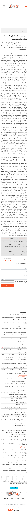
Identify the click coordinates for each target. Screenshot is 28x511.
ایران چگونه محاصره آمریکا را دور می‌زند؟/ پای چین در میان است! (14, 241)
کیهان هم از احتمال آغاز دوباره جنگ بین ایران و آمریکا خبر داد (15, 357)
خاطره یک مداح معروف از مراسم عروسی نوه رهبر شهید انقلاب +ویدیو (15, 251)
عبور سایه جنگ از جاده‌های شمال (20, 474)
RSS (7, 500)
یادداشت (20, 500)
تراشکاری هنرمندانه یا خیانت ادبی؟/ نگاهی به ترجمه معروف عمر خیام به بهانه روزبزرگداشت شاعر (14, 440)
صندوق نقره (4, 476)
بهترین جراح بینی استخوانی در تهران (21, 483)
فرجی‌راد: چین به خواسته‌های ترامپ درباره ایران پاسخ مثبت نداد (14, 414)
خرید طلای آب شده (20, 481)
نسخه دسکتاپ (14, 488)
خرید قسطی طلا (9, 479)
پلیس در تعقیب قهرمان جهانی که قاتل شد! (18, 319)
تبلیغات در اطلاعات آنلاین (21, 460)
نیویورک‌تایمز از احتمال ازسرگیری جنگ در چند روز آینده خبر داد (15, 349)
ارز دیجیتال (3, 481)
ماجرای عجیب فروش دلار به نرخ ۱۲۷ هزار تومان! (17, 244)
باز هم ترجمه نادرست (21, 249)
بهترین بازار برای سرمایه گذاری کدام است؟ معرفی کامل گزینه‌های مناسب (15, 452)
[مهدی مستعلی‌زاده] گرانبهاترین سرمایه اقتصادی (17, 394)
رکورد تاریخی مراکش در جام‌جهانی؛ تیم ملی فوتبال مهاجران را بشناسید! (13, 407)
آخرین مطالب (22, 376)
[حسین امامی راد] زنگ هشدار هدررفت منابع (18, 396)
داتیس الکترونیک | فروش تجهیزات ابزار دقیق (20, 476)
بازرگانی (24, 447)
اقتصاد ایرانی (13, 481)
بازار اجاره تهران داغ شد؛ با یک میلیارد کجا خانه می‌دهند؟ (15, 246)
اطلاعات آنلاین (14, 6)
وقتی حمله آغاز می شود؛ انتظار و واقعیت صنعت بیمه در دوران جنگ (14, 449)
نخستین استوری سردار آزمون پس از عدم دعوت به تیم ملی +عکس (14, 332)
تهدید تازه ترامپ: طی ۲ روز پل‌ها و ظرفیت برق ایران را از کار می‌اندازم (14, 354)
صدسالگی (17, 498)
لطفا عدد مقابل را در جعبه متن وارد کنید (21, 282)
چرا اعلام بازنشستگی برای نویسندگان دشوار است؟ (17, 409)
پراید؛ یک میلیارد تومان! (22, 352)
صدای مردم (6, 498)
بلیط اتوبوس (12, 483)
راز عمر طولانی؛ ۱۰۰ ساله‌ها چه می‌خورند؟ (18, 254)
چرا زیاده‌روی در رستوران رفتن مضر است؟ (19, 425)
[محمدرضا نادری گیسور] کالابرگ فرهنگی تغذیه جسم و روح (15, 398)
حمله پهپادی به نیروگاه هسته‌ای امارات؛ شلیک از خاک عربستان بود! (14, 317)
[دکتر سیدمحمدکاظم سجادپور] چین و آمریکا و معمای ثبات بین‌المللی (13, 392)
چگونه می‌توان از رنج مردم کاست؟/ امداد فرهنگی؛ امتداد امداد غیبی (14, 383)
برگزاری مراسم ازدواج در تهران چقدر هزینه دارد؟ (18, 404)
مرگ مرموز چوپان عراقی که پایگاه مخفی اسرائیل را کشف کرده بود (14, 315)
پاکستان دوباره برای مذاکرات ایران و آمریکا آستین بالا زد (16, 373)
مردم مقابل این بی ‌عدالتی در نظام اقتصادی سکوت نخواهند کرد (15, 347)
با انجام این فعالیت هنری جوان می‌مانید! (19, 381)
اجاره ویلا (14, 479)
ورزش (21, 29)
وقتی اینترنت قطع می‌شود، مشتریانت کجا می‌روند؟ (17, 455)
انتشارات (15, 500)
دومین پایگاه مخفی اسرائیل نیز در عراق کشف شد (17, 338)
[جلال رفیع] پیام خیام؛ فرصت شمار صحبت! (18, 390)
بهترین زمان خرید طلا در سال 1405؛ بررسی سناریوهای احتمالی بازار (14, 458)
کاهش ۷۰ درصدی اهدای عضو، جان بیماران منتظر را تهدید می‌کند (14, 378)
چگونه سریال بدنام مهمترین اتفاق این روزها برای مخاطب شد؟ (15, 326)
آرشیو (11, 500)
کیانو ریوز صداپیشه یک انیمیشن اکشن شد (18, 428)
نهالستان (25, 481)
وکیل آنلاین (25, 479)
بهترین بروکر (8, 481)
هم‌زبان (12, 498)
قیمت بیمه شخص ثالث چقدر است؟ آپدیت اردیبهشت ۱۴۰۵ (15, 468)
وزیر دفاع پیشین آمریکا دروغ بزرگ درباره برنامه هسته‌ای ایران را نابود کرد (13, 416)
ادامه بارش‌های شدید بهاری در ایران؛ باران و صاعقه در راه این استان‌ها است (14, 335)
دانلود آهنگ (4, 479)
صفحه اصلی (25, 29)
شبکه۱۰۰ (22, 498)
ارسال (7, 285)
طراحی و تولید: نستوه (14, 508)
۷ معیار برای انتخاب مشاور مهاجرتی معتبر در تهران (17, 462)
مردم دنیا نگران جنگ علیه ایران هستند (19, 412)
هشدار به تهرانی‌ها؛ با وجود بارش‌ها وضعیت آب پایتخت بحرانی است (14, 423)
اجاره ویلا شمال (9, 476)
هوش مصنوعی (19, 479)
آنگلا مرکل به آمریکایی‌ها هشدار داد (20, 341)
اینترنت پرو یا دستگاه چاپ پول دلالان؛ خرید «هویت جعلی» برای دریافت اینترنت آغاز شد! (14, 370)
